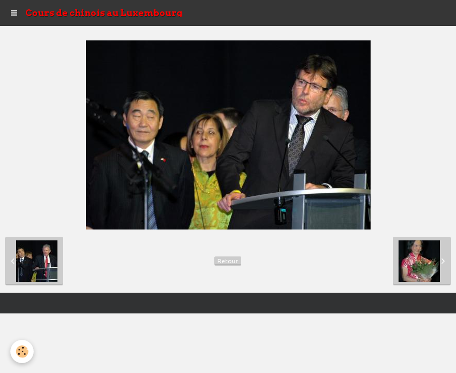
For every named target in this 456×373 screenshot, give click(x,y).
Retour (227, 260)
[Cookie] (22, 351)
